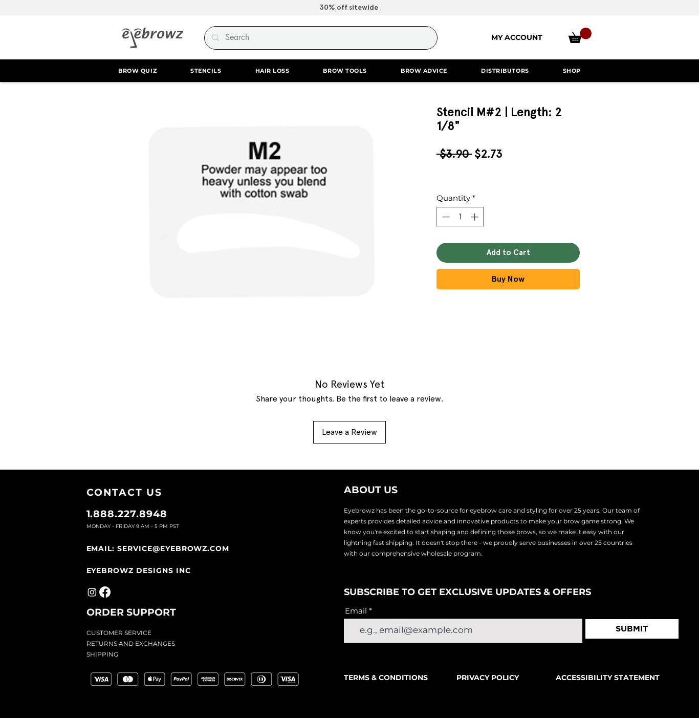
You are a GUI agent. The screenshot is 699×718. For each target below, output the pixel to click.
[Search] (320, 38)
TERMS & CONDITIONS (387, 677)
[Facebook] (105, 592)
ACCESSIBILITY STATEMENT (608, 677)
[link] (580, 35)
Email (356, 611)
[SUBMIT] (632, 629)
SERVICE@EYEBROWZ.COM (173, 548)
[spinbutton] (460, 216)
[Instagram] (92, 592)
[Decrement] (445, 216)
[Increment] (476, 216)
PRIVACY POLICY (487, 677)
